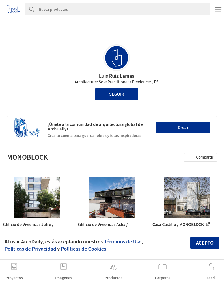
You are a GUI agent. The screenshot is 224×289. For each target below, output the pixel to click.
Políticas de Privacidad (30, 249)
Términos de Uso (122, 241)
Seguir (116, 94)
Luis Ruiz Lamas (116, 76)
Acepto (205, 243)
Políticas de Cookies (83, 249)
